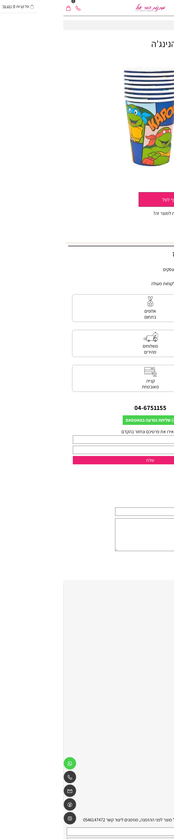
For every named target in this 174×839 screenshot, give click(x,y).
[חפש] (159, 6)
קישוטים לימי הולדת (155, 784)
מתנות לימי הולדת (156, 755)
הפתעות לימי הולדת (154, 673)
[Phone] (14, 6)
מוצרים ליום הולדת (156, 749)
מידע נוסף (163, 620)
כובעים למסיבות (158, 743)
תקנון (167, 614)
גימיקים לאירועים (157, 761)
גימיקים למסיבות (157, 702)
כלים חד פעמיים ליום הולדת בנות (143, 684)
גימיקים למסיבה (158, 778)
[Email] (6, 792)
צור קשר (164, 608)
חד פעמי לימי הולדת (154, 678)
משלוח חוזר (161, 626)
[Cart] (5, 6)
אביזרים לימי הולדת (155, 696)
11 (158, 186)
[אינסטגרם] (6, 819)
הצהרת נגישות (159, 631)
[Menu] (169, 6)
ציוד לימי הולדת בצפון (153, 667)
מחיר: (166, 186)
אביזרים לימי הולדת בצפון (150, 690)
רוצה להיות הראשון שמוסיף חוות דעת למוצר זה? (131, 213)
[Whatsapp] (6, 764)
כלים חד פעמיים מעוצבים (150, 773)
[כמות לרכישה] (155, 199)
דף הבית (164, 596)
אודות (167, 602)
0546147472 (31, 820)
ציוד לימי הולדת (158, 725)
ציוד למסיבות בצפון (155, 661)
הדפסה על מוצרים (156, 767)
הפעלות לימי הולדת (155, 731)
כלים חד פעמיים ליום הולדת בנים (143, 796)
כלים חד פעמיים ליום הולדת (148, 655)
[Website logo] (87, 6)
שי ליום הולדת (160, 737)
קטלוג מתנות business (151, 637)
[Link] (6, 805)
